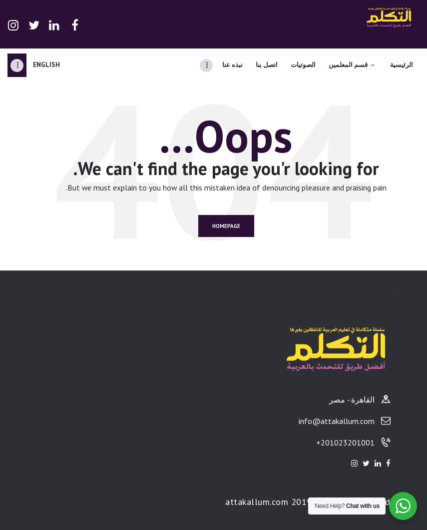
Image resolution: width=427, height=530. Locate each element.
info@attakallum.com (337, 421)
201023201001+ (345, 443)
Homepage (226, 226)
